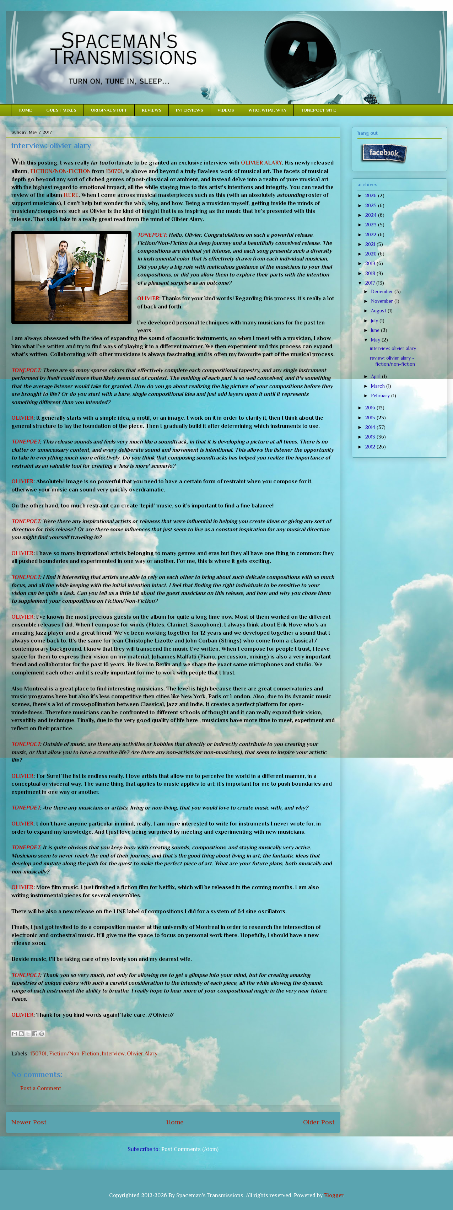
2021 (371, 244)
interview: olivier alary (393, 348)
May (376, 340)
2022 (371, 234)
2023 (371, 224)
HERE (71, 195)
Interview (113, 1053)
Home (175, 1122)
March (378, 386)
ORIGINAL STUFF (109, 110)
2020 (371, 254)
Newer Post (29, 1122)
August (379, 310)
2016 (371, 407)
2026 (371, 195)
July (375, 320)
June (376, 330)
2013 (371, 437)
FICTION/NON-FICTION (60, 171)
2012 (371, 447)
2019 (371, 263)
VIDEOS (225, 110)
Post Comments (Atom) (190, 1149)
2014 (371, 427)
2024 (371, 215)
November (382, 301)
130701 (114, 171)
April (376, 376)
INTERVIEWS (189, 110)
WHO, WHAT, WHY (267, 110)
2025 (371, 205)
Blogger (333, 1195)
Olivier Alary (142, 1053)
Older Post (319, 1122)
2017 (370, 283)
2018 (371, 273)
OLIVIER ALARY (261, 163)
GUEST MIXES (61, 110)
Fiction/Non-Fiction (74, 1053)
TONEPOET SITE (318, 110)
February (381, 395)
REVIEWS (152, 110)
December (382, 291)
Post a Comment (40, 1088)
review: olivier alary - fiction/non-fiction (392, 361)
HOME (25, 110)
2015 (371, 417)
